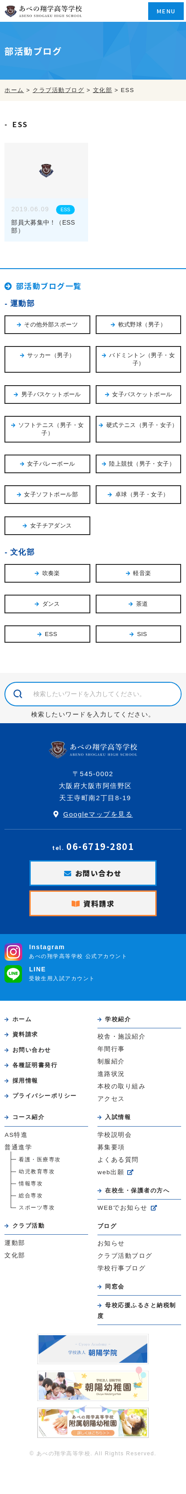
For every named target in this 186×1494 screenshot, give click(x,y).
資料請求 (98, 903)
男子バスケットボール (51, 394)
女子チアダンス (51, 525)
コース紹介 (28, 1117)
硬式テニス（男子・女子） (142, 425)
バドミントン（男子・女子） (142, 359)
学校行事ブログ (121, 1268)
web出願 (110, 1172)
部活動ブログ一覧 (49, 285)
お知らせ (111, 1243)
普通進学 (18, 1147)
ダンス (51, 603)
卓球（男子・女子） (142, 494)
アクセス (111, 1098)
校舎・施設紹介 (121, 1036)
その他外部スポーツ (51, 324)
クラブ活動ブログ (125, 1255)
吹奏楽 (51, 573)
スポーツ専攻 (37, 1207)
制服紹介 (111, 1061)
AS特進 (16, 1135)
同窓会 (115, 1286)
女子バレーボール (51, 463)
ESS (65, 209)
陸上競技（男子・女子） (142, 463)
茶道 (142, 603)
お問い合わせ (98, 873)
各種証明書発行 (35, 1065)
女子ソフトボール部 (51, 494)
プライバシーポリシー (44, 1095)
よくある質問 (118, 1159)
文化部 (22, 552)
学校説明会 (114, 1135)
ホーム (22, 1019)
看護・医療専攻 (40, 1159)
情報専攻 (31, 1183)
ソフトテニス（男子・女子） (51, 429)
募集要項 (111, 1147)
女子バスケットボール (142, 394)
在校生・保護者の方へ (137, 1190)
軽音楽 (142, 573)
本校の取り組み (121, 1086)
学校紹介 (118, 1019)
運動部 (22, 303)
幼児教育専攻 (37, 1171)
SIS (142, 634)
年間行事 (111, 1049)
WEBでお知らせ (122, 1207)
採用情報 (25, 1080)
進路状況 (111, 1074)
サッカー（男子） (51, 355)
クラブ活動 (28, 1225)
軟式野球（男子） (142, 324)
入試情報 (118, 1117)
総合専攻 (31, 1195)
